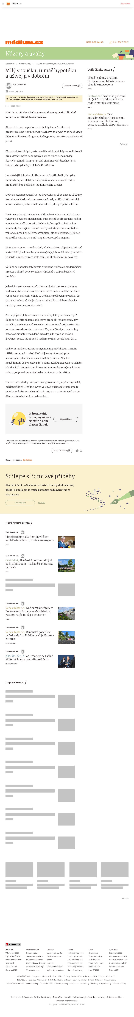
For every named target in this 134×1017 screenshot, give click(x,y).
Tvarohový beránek (75, 956)
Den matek (9, 963)
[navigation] (3, 4)
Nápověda (57, 997)
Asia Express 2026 (90, 976)
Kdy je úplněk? (11, 967)
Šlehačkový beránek (75, 967)
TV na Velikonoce (32, 970)
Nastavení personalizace (66, 1001)
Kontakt (67, 997)
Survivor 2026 (76, 976)
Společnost (27, 460)
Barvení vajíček (32, 953)
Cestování (94, 96)
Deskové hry (84, 984)
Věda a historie (97, 115)
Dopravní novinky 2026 (118, 960)
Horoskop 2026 (11, 970)
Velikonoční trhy (64, 976)
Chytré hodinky (105, 984)
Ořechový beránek (75, 963)
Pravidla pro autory (96, 997)
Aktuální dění (13, 656)
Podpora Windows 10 (107, 976)
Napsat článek (65, 419)
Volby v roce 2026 (12, 953)
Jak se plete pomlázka (34, 956)
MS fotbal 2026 (94, 967)
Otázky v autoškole (116, 967)
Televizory (94, 984)
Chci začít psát (118, 42)
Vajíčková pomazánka (55, 970)
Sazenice (32, 980)
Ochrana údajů (79, 997)
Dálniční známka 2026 (118, 956)
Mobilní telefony (32, 984)
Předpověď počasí (49, 976)
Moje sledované (94, 42)
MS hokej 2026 (94, 960)
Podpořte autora (72, 85)
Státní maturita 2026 (13, 960)
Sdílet (19, 91)
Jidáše (49, 960)
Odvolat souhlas (114, 997)
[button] (66, 542)
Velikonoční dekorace (34, 960)
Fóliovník (98, 980)
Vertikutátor (42, 980)
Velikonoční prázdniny (34, 967)
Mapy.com (36, 976)
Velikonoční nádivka (54, 953)
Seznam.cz (125, 4)
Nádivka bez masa (54, 956)
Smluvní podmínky (43, 997)
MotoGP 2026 (94, 970)
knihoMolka (19, 84)
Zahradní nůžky (70, 980)
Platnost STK (114, 970)
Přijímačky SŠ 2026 (12, 956)
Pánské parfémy (119, 984)
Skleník (91, 980)
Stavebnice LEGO (46, 984)
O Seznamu (27, 997)
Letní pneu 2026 (115, 953)
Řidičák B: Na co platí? (118, 963)
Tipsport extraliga (95, 956)
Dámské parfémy (61, 984)
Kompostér (82, 980)
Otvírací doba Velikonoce (35, 963)
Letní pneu (74, 984)
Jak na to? (41, 503)
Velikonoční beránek (75, 953)
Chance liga (93, 953)
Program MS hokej (96, 963)
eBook (9, 91)
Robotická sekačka (55, 980)
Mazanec (50, 963)
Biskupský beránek (75, 960)
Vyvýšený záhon (110, 980)
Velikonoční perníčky (55, 967)
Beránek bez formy (75, 970)
